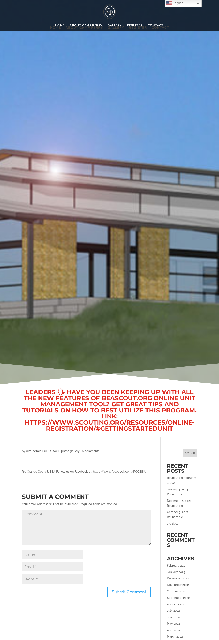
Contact (156, 25)
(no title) (172, 523)
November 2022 (178, 585)
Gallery (115, 25)
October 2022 (176, 591)
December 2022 (178, 578)
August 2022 (175, 604)
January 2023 (176, 572)
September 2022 (178, 598)
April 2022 (173, 630)
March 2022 (175, 636)
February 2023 (177, 565)
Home (60, 25)
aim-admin (33, 451)
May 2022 (173, 623)
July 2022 (173, 610)
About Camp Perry (86, 25)
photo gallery (70, 451)
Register (134, 25)
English (174, 3)
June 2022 (174, 617)
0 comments (90, 451)
